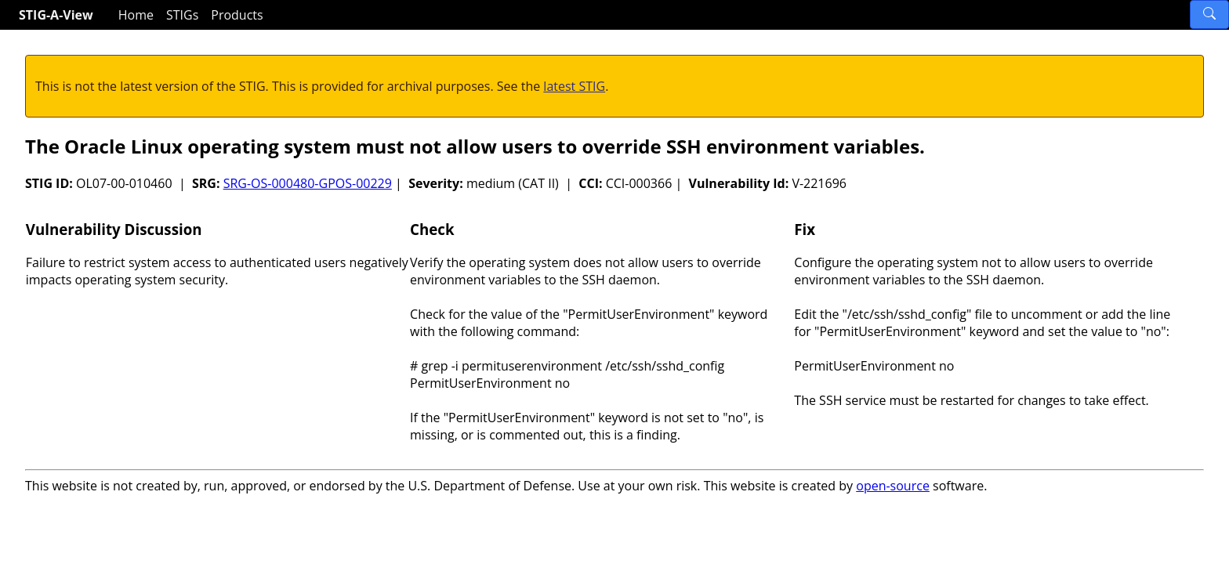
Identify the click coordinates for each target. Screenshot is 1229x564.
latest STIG (574, 86)
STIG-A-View (56, 15)
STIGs (182, 15)
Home (136, 15)
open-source (893, 485)
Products (237, 15)
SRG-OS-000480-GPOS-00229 (307, 183)
